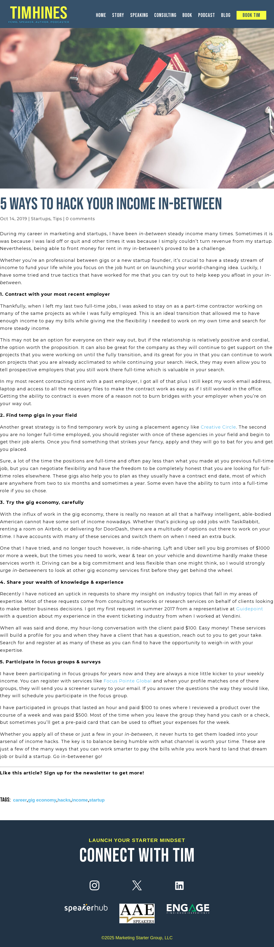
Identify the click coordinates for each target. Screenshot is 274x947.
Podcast (206, 16)
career (20, 800)
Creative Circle (218, 427)
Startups (40, 218)
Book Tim (251, 15)
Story (118, 16)
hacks (64, 800)
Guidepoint (249, 609)
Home (101, 16)
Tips (57, 218)
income (80, 800)
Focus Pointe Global (128, 681)
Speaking (139, 16)
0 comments (80, 218)
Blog (226, 16)
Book (187, 16)
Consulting (165, 16)
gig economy (42, 800)
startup (97, 800)
